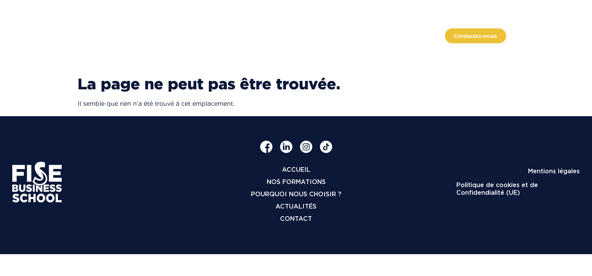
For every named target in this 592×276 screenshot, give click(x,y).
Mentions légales (554, 171)
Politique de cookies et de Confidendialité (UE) (497, 188)
